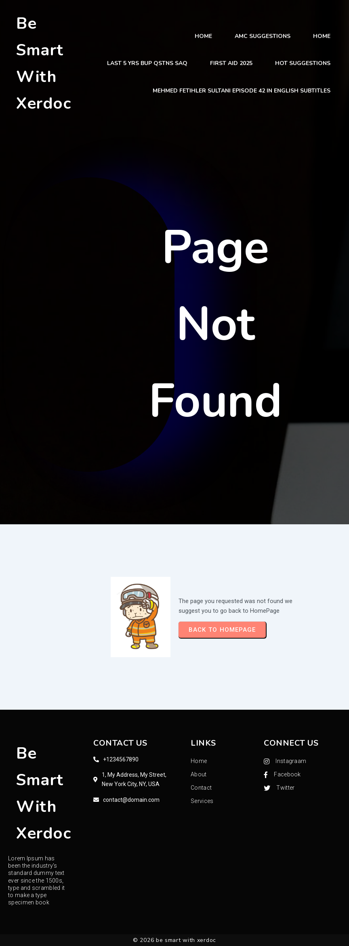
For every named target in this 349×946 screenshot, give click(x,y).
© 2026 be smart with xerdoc (174, 940)
